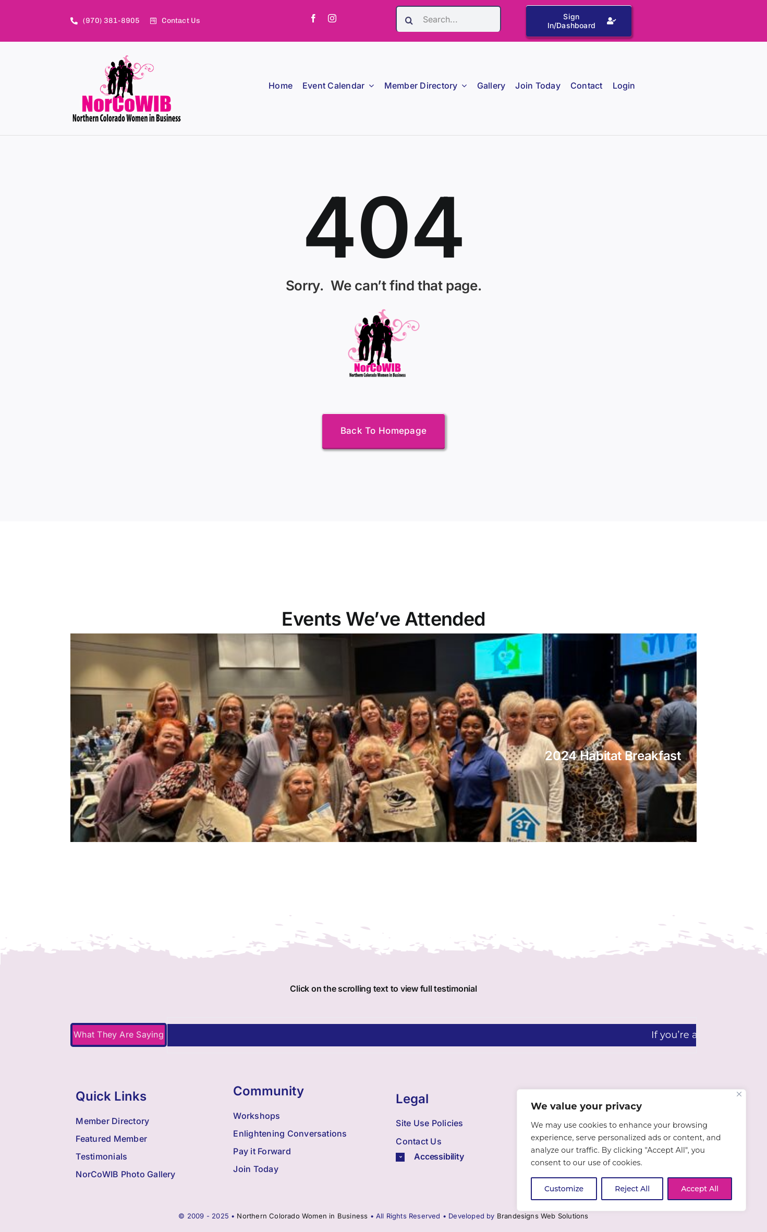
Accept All (700, 1188)
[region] (631, 1150)
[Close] (739, 1094)
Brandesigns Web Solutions (543, 1216)
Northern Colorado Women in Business (302, 1216)
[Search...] (448, 19)
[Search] (409, 20)
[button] (464, 1156)
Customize (563, 1188)
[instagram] (332, 18)
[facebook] (313, 18)
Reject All (632, 1188)
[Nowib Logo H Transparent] (127, 59)
